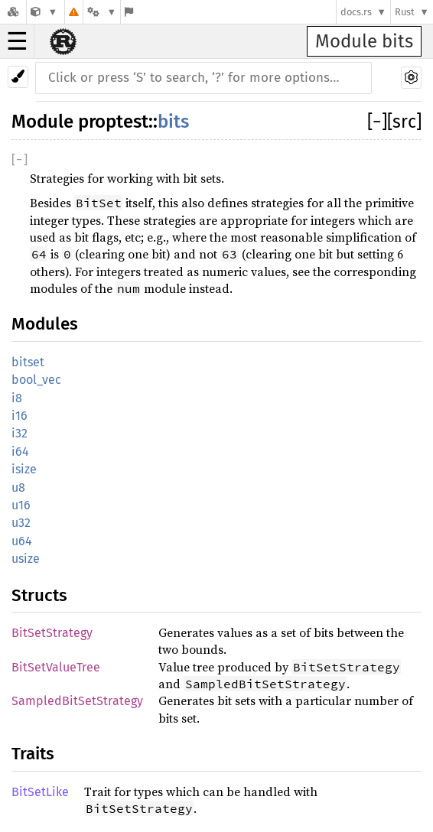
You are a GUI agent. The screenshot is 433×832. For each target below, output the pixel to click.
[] (377, 121)
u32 (21, 522)
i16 (19, 415)
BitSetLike (40, 792)
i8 (16, 398)
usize (25, 558)
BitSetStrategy (52, 633)
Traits (32, 753)
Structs (39, 595)
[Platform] (101, 12)
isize (24, 469)
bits (173, 121)
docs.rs (356, 12)
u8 (18, 487)
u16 (21, 505)
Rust (405, 12)
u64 (21, 541)
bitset (27, 362)
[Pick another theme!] (18, 77)
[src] (404, 121)
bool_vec (36, 379)
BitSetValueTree (55, 667)
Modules (44, 324)
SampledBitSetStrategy (77, 701)
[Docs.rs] (13, 12)
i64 (20, 451)
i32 (19, 433)
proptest (113, 121)
